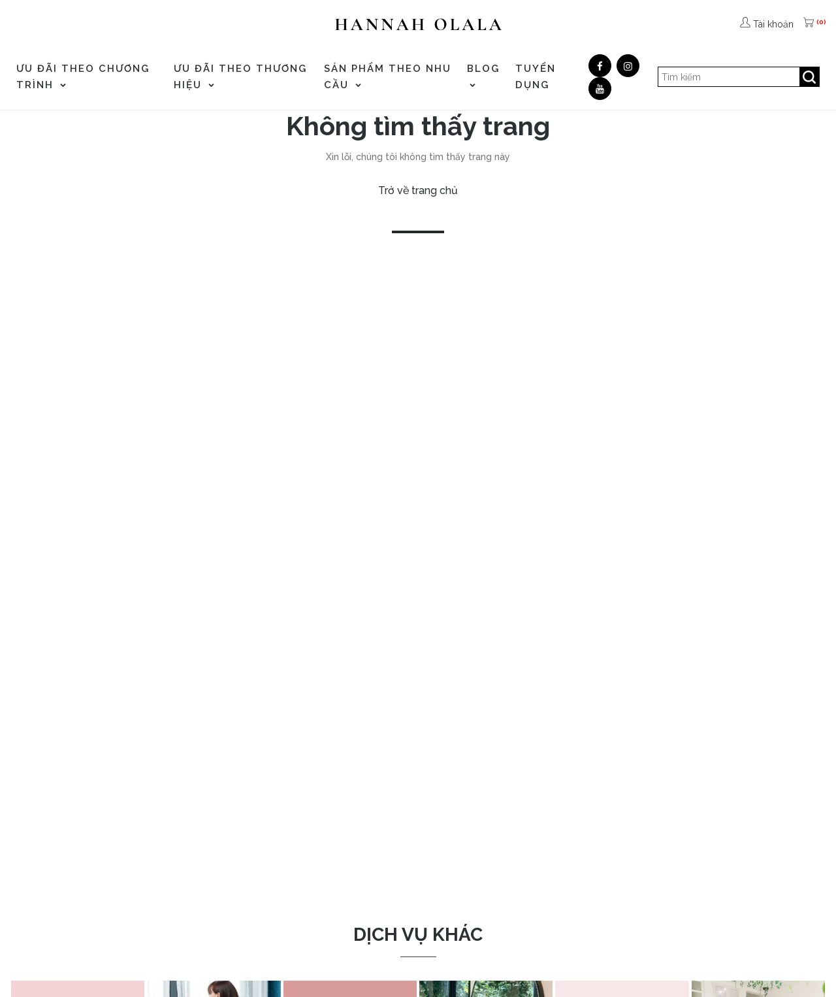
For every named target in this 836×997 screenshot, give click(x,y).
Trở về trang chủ (418, 190)
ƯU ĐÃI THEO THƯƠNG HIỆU (240, 77)
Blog (483, 75)
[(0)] (810, 24)
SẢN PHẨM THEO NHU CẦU (387, 77)
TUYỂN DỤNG (535, 77)
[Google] (628, 65)
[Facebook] (599, 65)
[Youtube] (599, 88)
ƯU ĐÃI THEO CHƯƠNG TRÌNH (83, 77)
